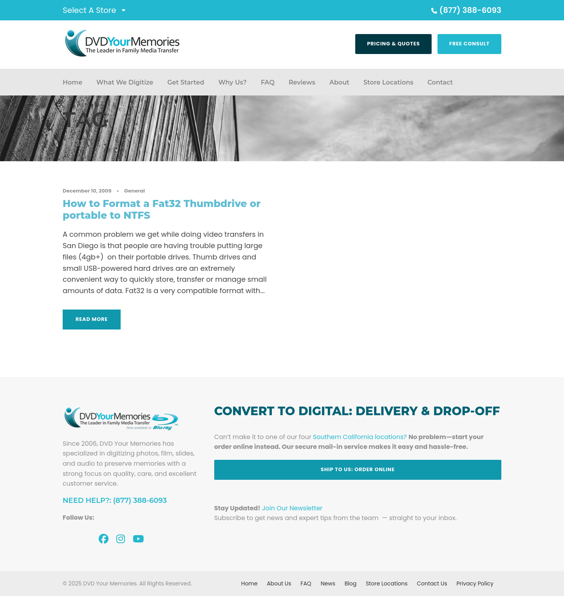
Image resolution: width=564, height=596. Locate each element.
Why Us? (232, 82)
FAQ (268, 82)
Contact (440, 82)
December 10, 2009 (87, 190)
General (134, 190)
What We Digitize (124, 82)
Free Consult (469, 43)
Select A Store (89, 10)
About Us (279, 583)
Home (72, 82)
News (328, 583)
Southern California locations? (360, 436)
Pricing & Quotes (393, 43)
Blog (350, 583)
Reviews (302, 82)
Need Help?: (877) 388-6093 (115, 500)
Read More (92, 319)
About (339, 82)
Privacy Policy (475, 583)
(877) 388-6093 (465, 10)
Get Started (185, 82)
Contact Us (432, 583)
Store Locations (388, 82)
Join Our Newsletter (292, 508)
